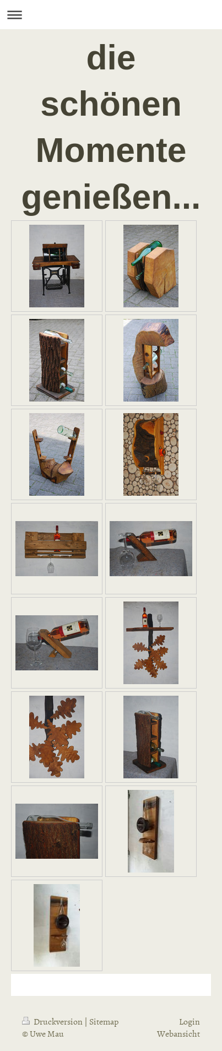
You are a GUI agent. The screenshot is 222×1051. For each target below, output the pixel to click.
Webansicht (178, 1033)
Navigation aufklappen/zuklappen (111, 14)
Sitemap (103, 1021)
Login (189, 1021)
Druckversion (53, 1021)
